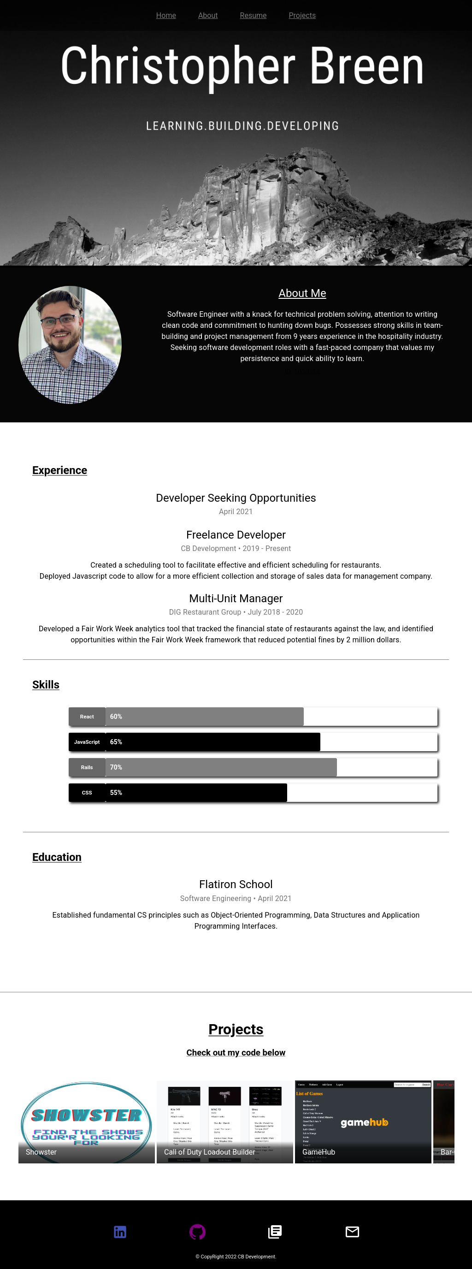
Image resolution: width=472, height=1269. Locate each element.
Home (166, 15)
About (208, 15)
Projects (302, 15)
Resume (253, 15)
